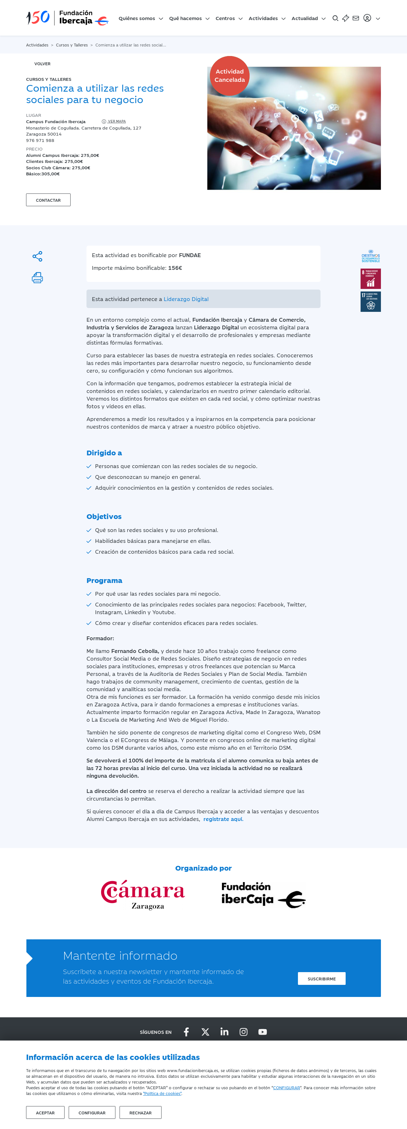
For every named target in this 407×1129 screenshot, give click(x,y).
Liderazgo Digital (186, 299)
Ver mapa (113, 121)
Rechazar (140, 1112)
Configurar (92, 1112)
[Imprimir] (37, 277)
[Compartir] (37, 256)
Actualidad (305, 17)
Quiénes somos (137, 17)
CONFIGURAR (286, 1087)
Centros (225, 17)
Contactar (48, 200)
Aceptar (45, 1112)
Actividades (263, 17)
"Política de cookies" (162, 1093)
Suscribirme (322, 978)
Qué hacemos (185, 17)
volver (42, 63)
